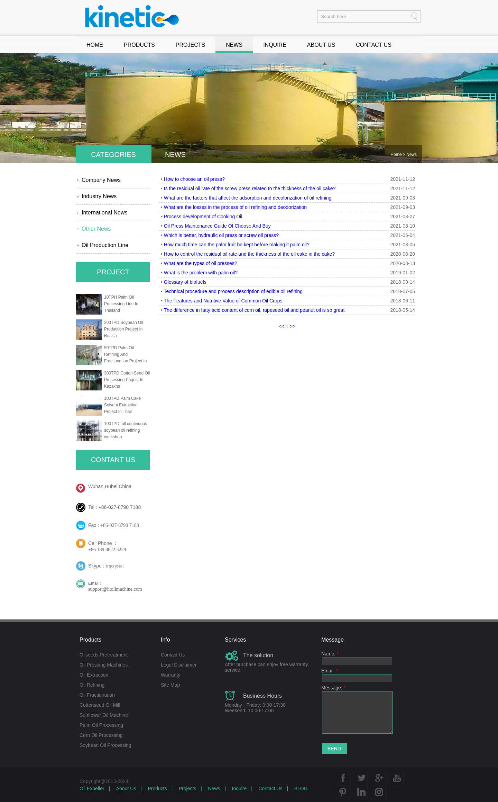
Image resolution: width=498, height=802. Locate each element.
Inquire (239, 788)
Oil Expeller (92, 788)
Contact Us (173, 655)
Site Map (170, 685)
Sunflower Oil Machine (104, 715)
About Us (126, 788)
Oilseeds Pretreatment (104, 655)
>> (292, 326)
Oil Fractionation (97, 695)
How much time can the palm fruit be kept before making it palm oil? (237, 244)
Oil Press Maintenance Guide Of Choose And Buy (217, 226)
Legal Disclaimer (178, 665)
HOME (94, 45)
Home (396, 154)
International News (105, 212)
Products (157, 788)
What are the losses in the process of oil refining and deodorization (235, 207)
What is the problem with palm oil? (201, 272)
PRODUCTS (139, 45)
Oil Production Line (105, 245)
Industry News (99, 196)
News (411, 154)
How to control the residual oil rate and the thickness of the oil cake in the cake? (249, 254)
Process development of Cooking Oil (203, 216)
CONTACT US (373, 45)
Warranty (170, 675)
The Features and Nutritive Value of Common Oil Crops (223, 300)
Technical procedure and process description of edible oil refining (233, 291)
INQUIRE (274, 45)
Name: (330, 653)
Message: (333, 687)
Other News (96, 229)
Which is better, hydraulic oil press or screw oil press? (221, 235)
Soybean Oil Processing (105, 745)
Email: (329, 670)
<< (281, 326)
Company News (101, 180)
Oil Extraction (94, 675)
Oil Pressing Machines (104, 665)
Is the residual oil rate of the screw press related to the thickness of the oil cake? (249, 188)
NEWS (234, 45)
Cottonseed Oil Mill (100, 705)
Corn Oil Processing (101, 735)
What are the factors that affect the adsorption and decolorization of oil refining (248, 198)
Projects (187, 788)
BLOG (301, 788)
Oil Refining (92, 685)
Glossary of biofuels (185, 282)
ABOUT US (321, 45)
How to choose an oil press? (194, 179)
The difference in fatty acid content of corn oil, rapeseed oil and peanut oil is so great (254, 310)
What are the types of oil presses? (200, 263)
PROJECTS (190, 45)
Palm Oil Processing (101, 725)
